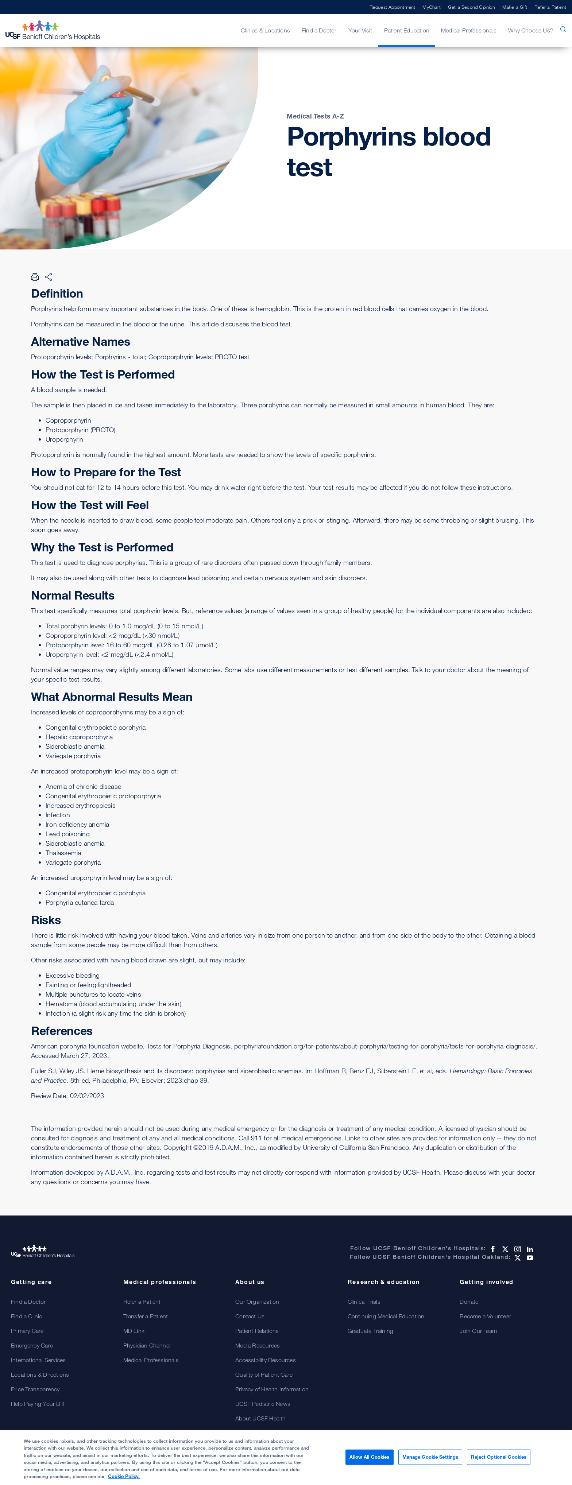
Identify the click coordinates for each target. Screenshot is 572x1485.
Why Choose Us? (530, 30)
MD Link (133, 1330)
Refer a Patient (550, 7)
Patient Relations (257, 1330)
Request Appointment (393, 7)
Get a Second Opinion (471, 7)
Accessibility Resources (265, 1360)
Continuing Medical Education (386, 1316)
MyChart (431, 7)
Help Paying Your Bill (37, 1403)
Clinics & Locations (265, 30)
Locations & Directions (40, 1374)
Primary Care (27, 1330)
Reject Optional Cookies (498, 1460)
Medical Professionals (468, 30)
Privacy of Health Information (272, 1389)
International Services (38, 1360)
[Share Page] (49, 277)
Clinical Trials (364, 1301)
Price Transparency (35, 1389)
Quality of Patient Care (264, 1374)
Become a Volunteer (485, 1316)
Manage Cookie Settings (430, 1460)
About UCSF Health (260, 1418)
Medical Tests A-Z (315, 116)
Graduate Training (370, 1330)
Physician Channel (146, 1345)
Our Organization (257, 1301)
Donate (469, 1301)
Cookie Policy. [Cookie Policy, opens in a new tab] (124, 1479)
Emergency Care (32, 1345)
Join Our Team (478, 1330)
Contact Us (249, 1316)
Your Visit (360, 30)
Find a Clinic (26, 1316)
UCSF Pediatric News (262, 1403)
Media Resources (257, 1345)
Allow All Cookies (369, 1460)
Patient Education (406, 30)
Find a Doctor (319, 30)
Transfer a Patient (145, 1316)
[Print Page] (35, 277)
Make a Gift (514, 7)
